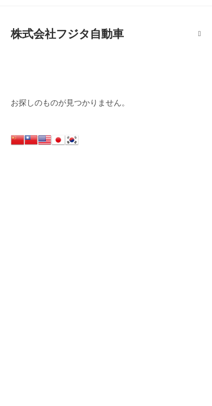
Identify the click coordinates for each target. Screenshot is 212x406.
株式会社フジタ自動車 (67, 34)
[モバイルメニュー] (200, 34)
